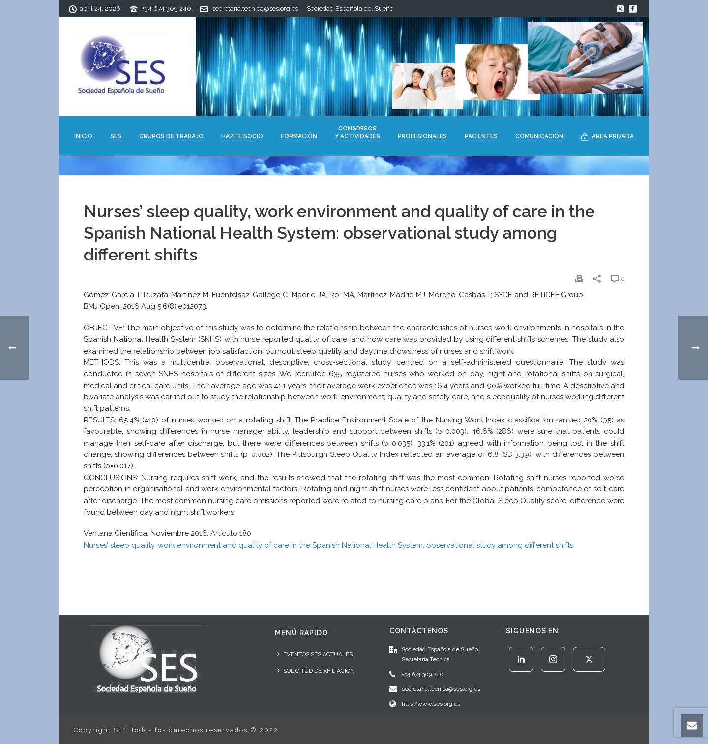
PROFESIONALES (422, 136)
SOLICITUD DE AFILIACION (315, 670)
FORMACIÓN (299, 136)
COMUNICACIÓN (539, 136)
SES (115, 136)
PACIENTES (481, 136)
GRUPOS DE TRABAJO (171, 136)
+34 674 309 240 (166, 8)
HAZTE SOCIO (242, 136)
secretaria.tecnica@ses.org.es (255, 8)
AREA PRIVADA (607, 137)
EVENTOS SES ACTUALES (315, 654)
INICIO (83, 136)
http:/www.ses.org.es (431, 703)
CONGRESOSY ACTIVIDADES (357, 132)
